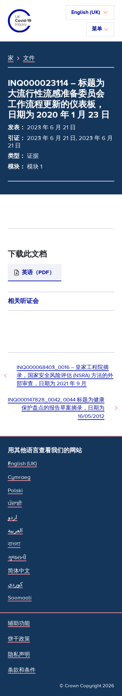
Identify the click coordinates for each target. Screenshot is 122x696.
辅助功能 (19, 623)
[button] (90, 12)
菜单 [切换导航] (100, 29)
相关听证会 (23, 301)
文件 (29, 58)
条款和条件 (21, 670)
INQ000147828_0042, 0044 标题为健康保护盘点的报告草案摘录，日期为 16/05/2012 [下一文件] (56, 408)
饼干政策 (19, 638)
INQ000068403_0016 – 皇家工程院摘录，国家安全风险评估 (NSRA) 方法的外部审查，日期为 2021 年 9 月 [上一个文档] (65, 375)
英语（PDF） (38, 272)
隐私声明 (19, 654)
